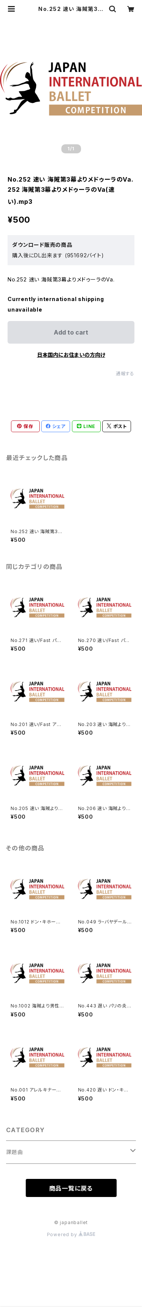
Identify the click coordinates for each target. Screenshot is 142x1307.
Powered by (71, 1234)
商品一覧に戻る (71, 1188)
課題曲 (14, 1152)
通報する (125, 373)
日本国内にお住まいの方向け (71, 355)
